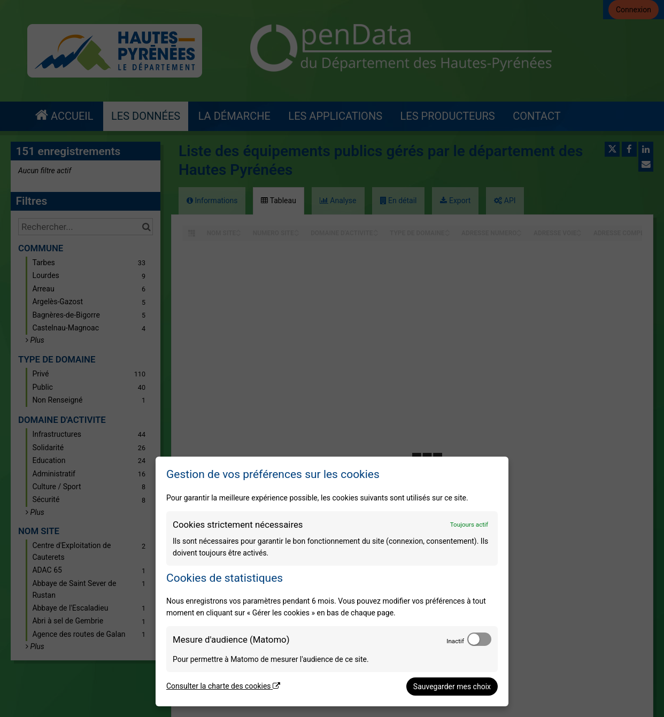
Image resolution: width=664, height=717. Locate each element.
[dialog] (332, 581)
